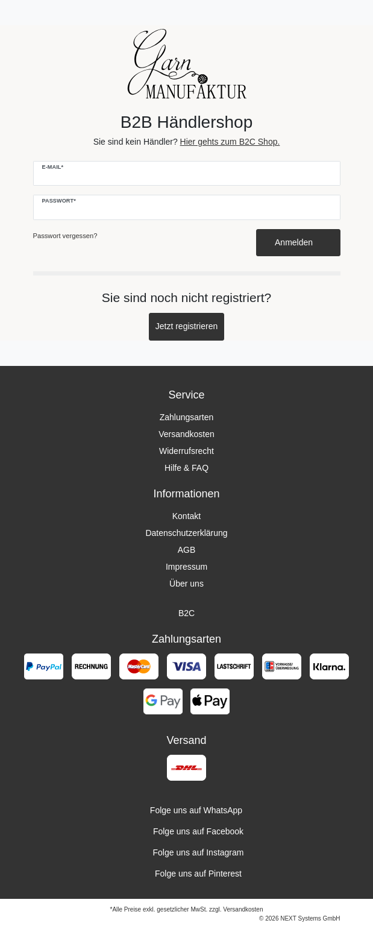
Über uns (186, 583)
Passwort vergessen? (65, 235)
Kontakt (186, 516)
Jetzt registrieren (186, 326)
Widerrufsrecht (186, 451)
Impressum (186, 567)
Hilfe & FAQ (186, 468)
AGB (187, 550)
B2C (186, 613)
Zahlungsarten (187, 417)
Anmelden (298, 242)
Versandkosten (186, 434)
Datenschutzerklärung (186, 533)
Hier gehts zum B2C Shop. (230, 141)
